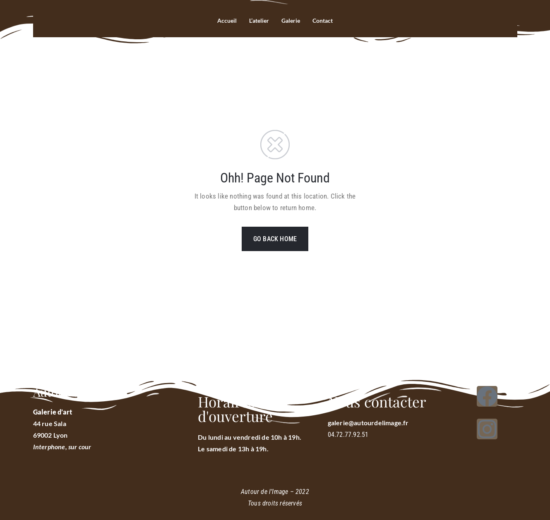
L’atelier (258, 20)
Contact (325, 20)
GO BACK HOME (275, 239)
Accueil (224, 20)
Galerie (291, 20)
